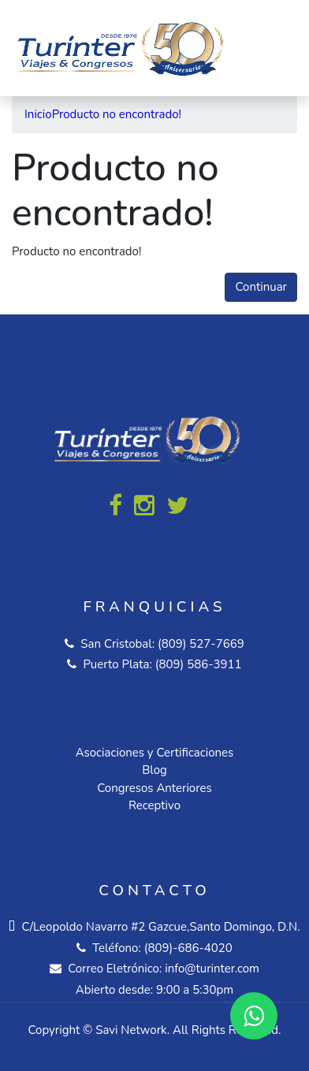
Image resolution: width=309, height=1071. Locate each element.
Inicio (38, 114)
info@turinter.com (210, 968)
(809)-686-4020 (188, 948)
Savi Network (130, 1030)
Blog (154, 770)
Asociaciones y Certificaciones (155, 752)
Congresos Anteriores (154, 788)
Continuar (261, 287)
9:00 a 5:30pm (194, 990)
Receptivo (154, 805)
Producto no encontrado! (116, 114)
